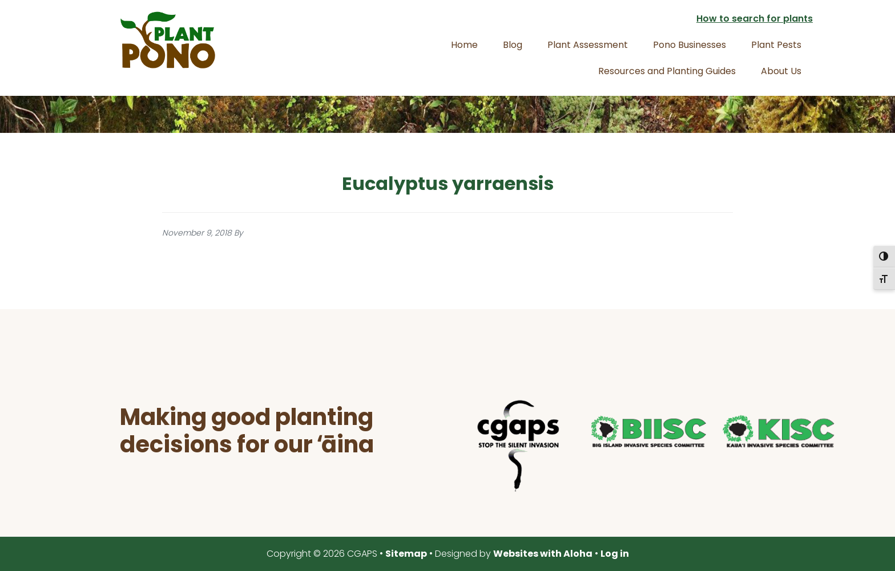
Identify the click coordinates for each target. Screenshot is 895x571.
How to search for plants (754, 18)
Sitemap (406, 553)
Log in (614, 553)
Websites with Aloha (542, 553)
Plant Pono (167, 39)
